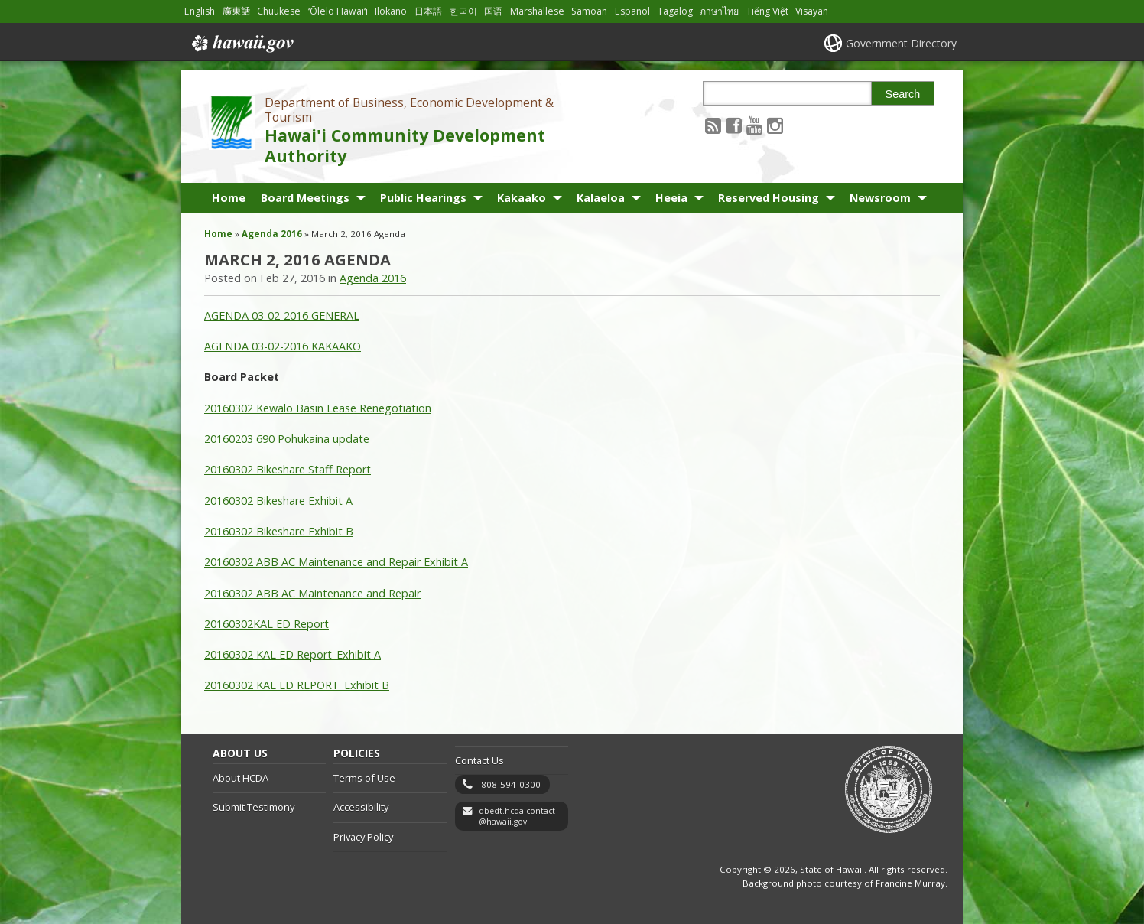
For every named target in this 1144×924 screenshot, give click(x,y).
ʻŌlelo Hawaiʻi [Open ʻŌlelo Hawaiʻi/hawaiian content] (338, 11)
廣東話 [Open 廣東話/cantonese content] (236, 11)
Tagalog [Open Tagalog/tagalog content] (675, 11)
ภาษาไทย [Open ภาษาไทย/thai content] (719, 11)
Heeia (671, 197)
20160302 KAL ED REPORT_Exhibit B (296, 685)
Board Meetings (305, 197)
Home (228, 197)
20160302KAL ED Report (266, 624)
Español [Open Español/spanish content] (632, 11)
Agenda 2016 (272, 233)
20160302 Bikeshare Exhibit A (278, 500)
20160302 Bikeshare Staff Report (287, 469)
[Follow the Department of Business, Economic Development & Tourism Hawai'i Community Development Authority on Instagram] (775, 125)
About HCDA (240, 778)
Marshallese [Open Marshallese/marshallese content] (537, 11)
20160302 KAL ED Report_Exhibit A (292, 654)
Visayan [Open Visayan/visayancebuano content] (811, 11)
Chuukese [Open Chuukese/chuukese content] (279, 11)
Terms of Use (364, 778)
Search (903, 94)
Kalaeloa (601, 197)
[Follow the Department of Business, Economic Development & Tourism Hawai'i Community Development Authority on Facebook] (734, 125)
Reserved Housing (768, 197)
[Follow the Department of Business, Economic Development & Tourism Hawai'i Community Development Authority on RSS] (713, 125)
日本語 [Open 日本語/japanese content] (428, 11)
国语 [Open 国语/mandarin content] (493, 11)
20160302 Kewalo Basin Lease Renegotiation (317, 408)
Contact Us (479, 760)
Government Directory (901, 43)
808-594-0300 (511, 784)
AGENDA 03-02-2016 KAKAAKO (282, 346)
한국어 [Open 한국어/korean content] (463, 11)
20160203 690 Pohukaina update (286, 438)
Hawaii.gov (241, 43)
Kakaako (521, 197)
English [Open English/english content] (199, 11)
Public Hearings (423, 197)
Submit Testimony (253, 807)
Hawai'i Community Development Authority (405, 145)
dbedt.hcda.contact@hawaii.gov (517, 816)
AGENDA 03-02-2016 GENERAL (281, 315)
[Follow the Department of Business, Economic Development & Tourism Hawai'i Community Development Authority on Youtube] (754, 125)
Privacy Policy (363, 837)
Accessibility (360, 807)
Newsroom (880, 197)
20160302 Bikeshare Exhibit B (278, 531)
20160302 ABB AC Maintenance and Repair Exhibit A (336, 562)
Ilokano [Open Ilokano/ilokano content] (391, 11)
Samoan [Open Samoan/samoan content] (589, 11)
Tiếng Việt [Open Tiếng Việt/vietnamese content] (767, 11)
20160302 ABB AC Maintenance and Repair (312, 593)
